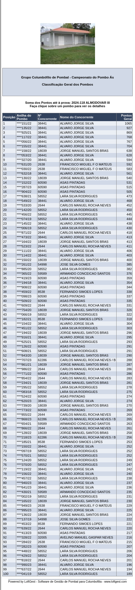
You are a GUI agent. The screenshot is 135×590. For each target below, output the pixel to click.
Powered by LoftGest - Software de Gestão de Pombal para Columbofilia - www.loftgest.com (67, 581)
